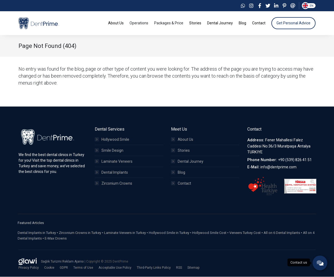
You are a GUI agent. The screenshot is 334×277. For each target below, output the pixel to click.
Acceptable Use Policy (114, 268)
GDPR (64, 268)
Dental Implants (111, 172)
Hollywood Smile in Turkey (169, 233)
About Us (182, 140)
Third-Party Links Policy (154, 268)
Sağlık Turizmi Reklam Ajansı (63, 262)
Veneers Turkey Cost (245, 233)
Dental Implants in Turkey (37, 233)
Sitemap (193, 268)
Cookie (49, 268)
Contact (181, 183)
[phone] (320, 263)
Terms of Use (83, 268)
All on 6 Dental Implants (282, 233)
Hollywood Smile (112, 140)
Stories (180, 151)
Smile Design (109, 151)
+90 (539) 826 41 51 (295, 160)
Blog (178, 172)
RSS (179, 268)
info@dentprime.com (278, 167)
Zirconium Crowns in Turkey (80, 233)
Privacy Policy (28, 268)
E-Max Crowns (56, 239)
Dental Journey (187, 162)
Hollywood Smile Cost (209, 233)
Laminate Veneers (113, 162)
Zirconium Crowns (113, 183)
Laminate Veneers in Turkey (125, 233)
